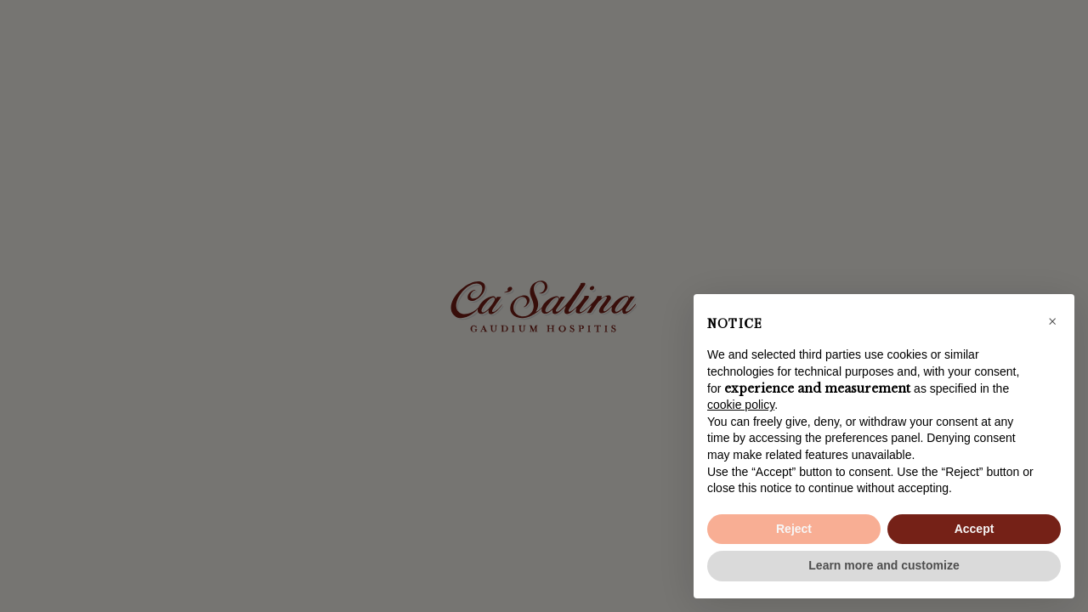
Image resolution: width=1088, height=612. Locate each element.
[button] (1052, 321)
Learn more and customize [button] (883, 565)
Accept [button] (974, 529)
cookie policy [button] (740, 404)
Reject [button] (794, 529)
